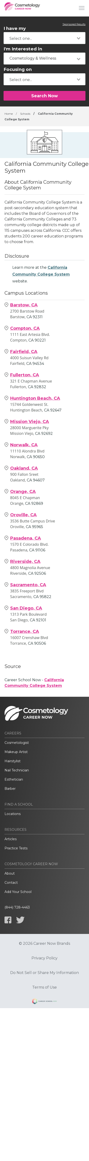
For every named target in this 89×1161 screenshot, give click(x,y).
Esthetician (13, 779)
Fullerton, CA (24, 375)
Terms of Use (44, 987)
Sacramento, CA (28, 584)
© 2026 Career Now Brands (44, 943)
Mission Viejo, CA (29, 421)
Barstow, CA (24, 305)
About (9, 873)
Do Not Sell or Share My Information (44, 972)
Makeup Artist (16, 752)
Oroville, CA (23, 514)
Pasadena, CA (25, 538)
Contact (11, 882)
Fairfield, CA (23, 351)
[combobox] (44, 38)
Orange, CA (23, 491)
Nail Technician (16, 770)
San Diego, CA (26, 608)
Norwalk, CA (24, 445)
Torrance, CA (24, 631)
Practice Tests (15, 848)
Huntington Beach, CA (35, 398)
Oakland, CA (24, 468)
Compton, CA (25, 328)
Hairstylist (12, 761)
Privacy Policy (44, 958)
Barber (10, 788)
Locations (12, 814)
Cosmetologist (16, 743)
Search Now (44, 95)
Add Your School (17, 892)
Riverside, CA (25, 561)
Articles (10, 839)
